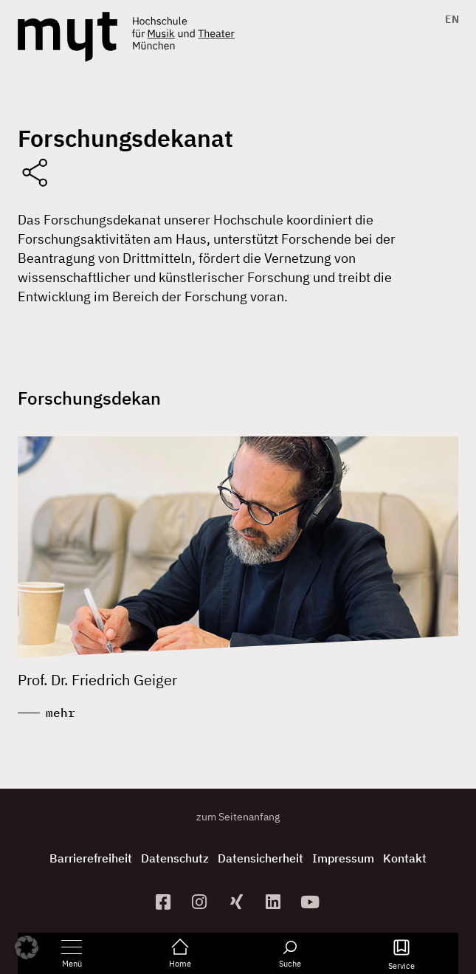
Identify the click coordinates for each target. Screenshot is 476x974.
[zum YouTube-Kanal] (311, 902)
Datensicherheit (260, 858)
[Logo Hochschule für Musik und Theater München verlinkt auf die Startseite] (67, 37)
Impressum (343, 858)
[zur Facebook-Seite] (164, 902)
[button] (26, 947)
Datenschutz (175, 858)
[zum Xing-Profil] (238, 902)
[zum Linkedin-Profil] (274, 902)
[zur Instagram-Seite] (201, 902)
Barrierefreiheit (90, 858)
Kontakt (405, 858)
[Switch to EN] (448, 19)
